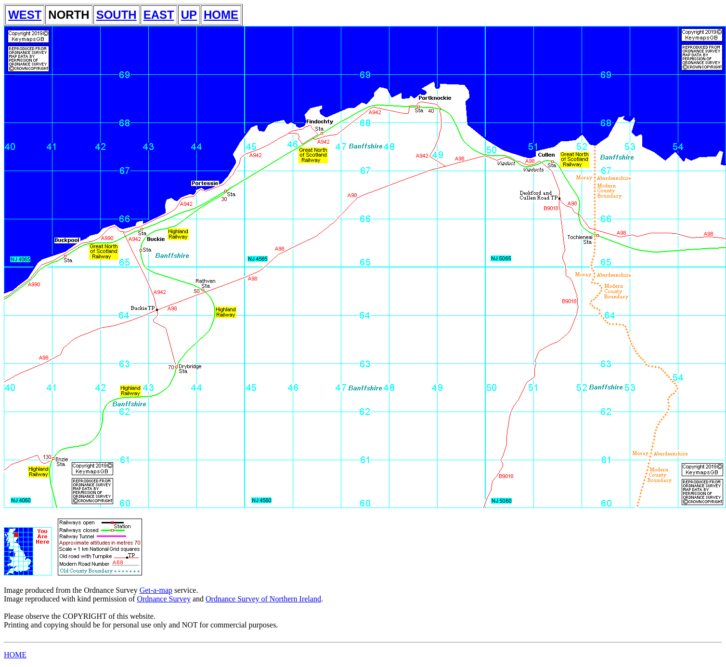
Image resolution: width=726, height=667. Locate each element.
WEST (24, 14)
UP (189, 14)
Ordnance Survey (164, 599)
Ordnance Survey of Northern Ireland (263, 599)
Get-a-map (156, 590)
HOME (221, 14)
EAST (158, 14)
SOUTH (116, 14)
